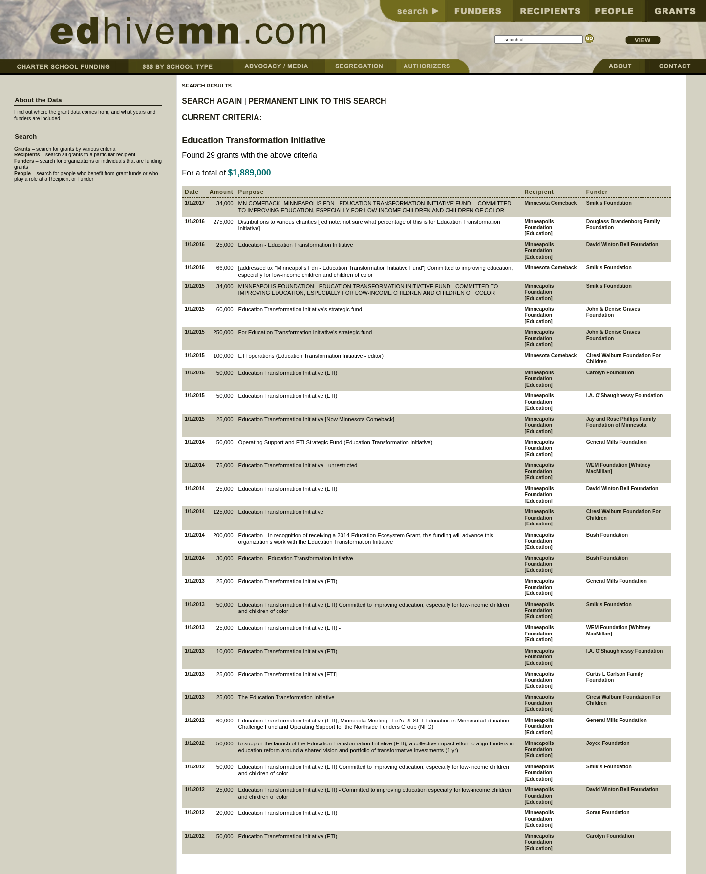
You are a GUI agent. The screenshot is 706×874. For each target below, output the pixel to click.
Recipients (27, 154)
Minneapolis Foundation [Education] (539, 228)
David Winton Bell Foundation (622, 244)
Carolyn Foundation (610, 372)
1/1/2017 (194, 203)
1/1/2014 (194, 442)
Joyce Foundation (608, 743)
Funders (24, 161)
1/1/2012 (194, 720)
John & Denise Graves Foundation (613, 312)
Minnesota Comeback (551, 203)
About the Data (38, 100)
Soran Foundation (608, 812)
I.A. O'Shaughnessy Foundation (624, 395)
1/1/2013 (194, 581)
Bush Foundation (607, 535)
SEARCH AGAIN (212, 101)
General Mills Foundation (616, 442)
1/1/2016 (194, 221)
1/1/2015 (194, 286)
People (22, 173)
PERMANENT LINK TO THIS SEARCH (317, 101)
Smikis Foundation (609, 203)
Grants (22, 149)
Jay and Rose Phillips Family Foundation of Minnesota (621, 422)
